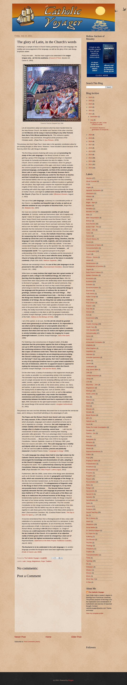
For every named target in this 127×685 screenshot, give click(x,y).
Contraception (91, 251)
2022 (90, 110)
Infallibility (89, 345)
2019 (90, 138)
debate (88, 260)
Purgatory (89, 476)
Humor (88, 336)
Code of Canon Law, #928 (31, 552)
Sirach (88, 521)
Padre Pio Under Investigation (96, 427)
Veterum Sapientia (50, 260)
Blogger (70, 680)
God (87, 315)
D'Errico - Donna (92, 257)
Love (88, 382)
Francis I (89, 306)
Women (88, 573)
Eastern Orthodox (92, 275)
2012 (90, 161)
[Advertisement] (98, 630)
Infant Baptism (91, 348)
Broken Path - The (92, 227)
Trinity (88, 558)
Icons (88, 339)
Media (88, 403)
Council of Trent (55, 58)
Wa (87, 564)
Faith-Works (90, 294)
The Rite (89, 543)
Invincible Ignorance (93, 357)
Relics (88, 485)
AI (87, 184)
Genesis (89, 312)
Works (88, 576)
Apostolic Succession (93, 190)
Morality (89, 412)
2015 (90, 151)
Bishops (89, 221)
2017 (90, 145)
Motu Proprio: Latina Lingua (51, 469)
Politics (88, 454)
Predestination (91, 464)
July (91, 120)
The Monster (90, 539)
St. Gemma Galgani (93, 530)
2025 (90, 100)
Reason (88, 479)
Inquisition (89, 351)
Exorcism (89, 291)
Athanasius (90, 193)
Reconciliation (91, 482)
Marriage (89, 391)
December (94, 116)
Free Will (89, 309)
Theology (89, 546)
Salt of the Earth (64, 335)
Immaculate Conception (94, 342)
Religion (89, 488)
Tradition (49, 561)
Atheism (89, 196)
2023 (90, 107)
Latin (24, 561)
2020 (90, 135)
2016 (90, 148)
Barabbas (89, 209)
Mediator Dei (29, 208)
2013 (90, 158)
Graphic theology (92, 324)
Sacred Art (89, 494)
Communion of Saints (93, 245)
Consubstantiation (92, 248)
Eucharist (89, 281)
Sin (87, 515)
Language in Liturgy (56, 451)
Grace (88, 321)
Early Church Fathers (93, 272)
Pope (43, 561)
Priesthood (90, 467)
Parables (89, 430)
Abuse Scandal (91, 181)
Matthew (89, 400)
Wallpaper (89, 567)
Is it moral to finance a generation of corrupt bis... (100, 128)
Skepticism (90, 524)
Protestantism (91, 470)
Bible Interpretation (92, 218)
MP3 (87, 418)
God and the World (49, 368)
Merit (88, 406)
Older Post (76, 637)
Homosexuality (91, 333)
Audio (88, 199)
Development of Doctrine (94, 266)
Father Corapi (91, 296)
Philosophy (90, 445)
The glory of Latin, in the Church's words (98, 123)
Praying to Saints (92, 461)
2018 (90, 141)
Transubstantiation (92, 555)
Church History (91, 239)
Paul (87, 436)
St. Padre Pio (90, 533)
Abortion (89, 178)
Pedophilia (89, 439)
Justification (90, 366)
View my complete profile (94, 613)
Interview (89, 354)
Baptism (89, 205)
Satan (88, 503)
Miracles (89, 409)
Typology (89, 561)
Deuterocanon (91, 263)
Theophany (90, 549)
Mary (88, 397)
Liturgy (29, 561)
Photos (88, 448)
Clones (88, 242)
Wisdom (89, 570)
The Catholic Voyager (96, 592)
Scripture (89, 509)
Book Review (90, 224)
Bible (88, 215)
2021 (90, 114)
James (88, 360)
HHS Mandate (91, 330)
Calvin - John (90, 230)
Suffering (89, 536)
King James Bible (92, 369)
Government (90, 318)
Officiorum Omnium (60, 194)
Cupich (88, 254)
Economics (90, 278)
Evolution (89, 284)
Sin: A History (90, 518)
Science (89, 506)
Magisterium (36, 561)
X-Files (88, 582)
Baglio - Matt (90, 202)
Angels (88, 187)
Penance (89, 442)
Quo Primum (49, 140)
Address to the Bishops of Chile (42, 317)
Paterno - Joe (90, 433)
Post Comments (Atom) (32, 642)
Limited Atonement (92, 376)
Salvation (89, 497)
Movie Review (91, 415)
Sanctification (90, 500)
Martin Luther (90, 394)
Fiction (88, 300)
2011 (90, 164)
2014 (90, 154)
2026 (90, 97)
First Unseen (90, 303)
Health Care (90, 327)
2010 (90, 168)
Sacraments (90, 491)
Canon (88, 233)
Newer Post (20, 637)
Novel (88, 424)
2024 (90, 104)
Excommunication (92, 287)
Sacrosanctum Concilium (53, 267)
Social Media (90, 527)
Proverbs (89, 473)
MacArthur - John (92, 385)
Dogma (88, 269)
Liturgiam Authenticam (64, 404)
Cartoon (89, 236)
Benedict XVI (90, 211)
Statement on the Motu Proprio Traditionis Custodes (52, 541)
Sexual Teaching (91, 512)
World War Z (90, 579)
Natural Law (90, 421)
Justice (88, 363)
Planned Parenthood (93, 451)
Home (48, 637)
